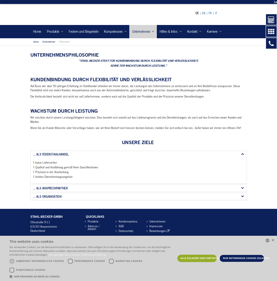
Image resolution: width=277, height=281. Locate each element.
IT (216, 13)
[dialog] (138, 258)
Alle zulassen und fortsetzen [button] (199, 258)
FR (210, 13)
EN (203, 13)
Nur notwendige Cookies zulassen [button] (243, 258)
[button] (92, 276)
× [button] (272, 240)
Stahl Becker (65, 15)
